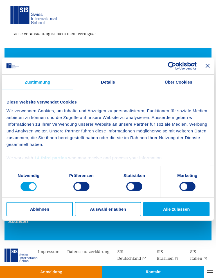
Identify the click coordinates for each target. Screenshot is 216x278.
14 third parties (51, 157)
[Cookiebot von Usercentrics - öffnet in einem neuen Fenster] (172, 65)
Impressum (48, 251)
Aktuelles (18, 221)
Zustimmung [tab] (37, 81)
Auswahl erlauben (108, 209)
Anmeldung (51, 272)
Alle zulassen (176, 209)
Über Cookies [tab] (178, 81)
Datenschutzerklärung (88, 251)
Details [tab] (108, 81)
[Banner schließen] (208, 66)
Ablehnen (39, 209)
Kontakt (153, 272)
